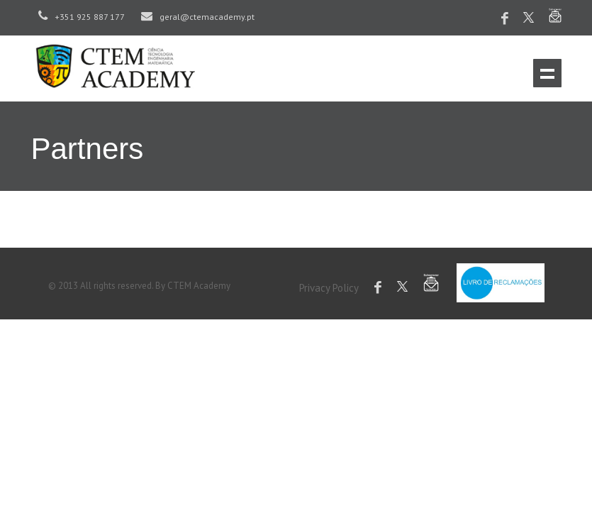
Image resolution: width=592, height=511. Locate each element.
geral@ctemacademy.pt (198, 16)
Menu (547, 73)
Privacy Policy (329, 287)
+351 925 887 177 (81, 16)
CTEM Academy (198, 286)
